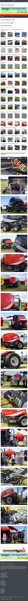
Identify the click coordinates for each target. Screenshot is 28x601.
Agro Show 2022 (3, 62)
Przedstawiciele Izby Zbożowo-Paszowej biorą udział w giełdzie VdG (13, 135)
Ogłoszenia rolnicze (4, 577)
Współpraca (3, 590)
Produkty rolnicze (4, 575)
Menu (3, 16)
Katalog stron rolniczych (5, 576)
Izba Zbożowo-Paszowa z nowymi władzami (8, 127)
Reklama (6, 599)
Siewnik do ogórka (4, 79)
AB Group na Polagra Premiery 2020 (7, 119)
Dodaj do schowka (24, 156)
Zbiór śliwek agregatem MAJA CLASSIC (7, 95)
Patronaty (3, 589)
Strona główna (14, 0)
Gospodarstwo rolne (4, 573)
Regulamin (2, 599)
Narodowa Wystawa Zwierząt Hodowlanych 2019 (9, 143)
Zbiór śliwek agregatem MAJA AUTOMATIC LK (9, 87)
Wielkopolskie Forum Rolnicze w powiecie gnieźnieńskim (10, 111)
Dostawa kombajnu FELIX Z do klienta (7, 71)
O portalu (2, 588)
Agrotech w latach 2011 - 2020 (6, 38)
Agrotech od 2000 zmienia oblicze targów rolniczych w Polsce (11, 54)
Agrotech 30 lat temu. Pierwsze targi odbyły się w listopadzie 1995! (12, 46)
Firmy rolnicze (3, 574)
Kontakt (10, 599)
